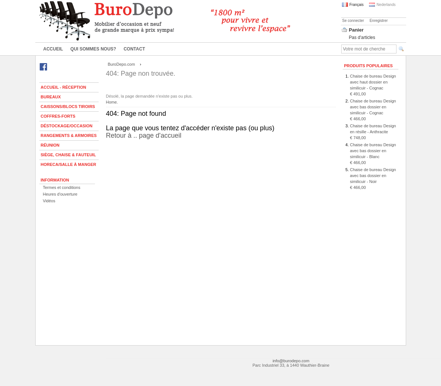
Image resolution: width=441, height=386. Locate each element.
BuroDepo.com (121, 64)
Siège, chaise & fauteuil (68, 155)
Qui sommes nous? (93, 49)
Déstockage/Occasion (67, 126)
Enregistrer (378, 21)
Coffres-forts (58, 116)
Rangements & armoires (69, 135)
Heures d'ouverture (60, 194)
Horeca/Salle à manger (68, 164)
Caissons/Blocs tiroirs (68, 106)
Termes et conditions (61, 187)
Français (352, 5)
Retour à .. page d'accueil (221, 141)
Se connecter (353, 21)
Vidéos (49, 201)
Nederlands (382, 5)
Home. (112, 102)
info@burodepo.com (291, 361)
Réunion (50, 145)
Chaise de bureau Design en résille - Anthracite (373, 132)
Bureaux (51, 97)
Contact (134, 49)
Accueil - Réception (63, 87)
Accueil (53, 49)
